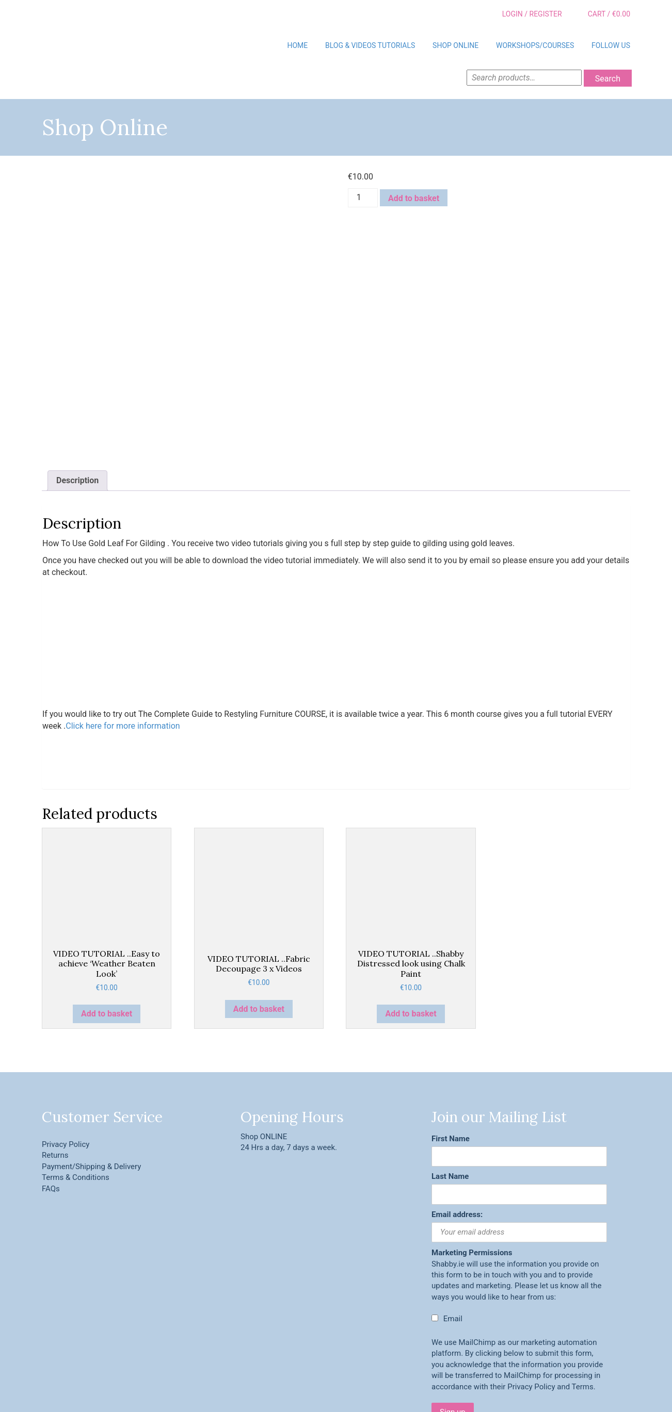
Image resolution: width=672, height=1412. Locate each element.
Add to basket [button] (106, 943)
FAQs (51, 1118)
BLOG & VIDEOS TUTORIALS (370, 45)
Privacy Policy (65, 1074)
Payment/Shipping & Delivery (91, 1096)
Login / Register (525, 14)
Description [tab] (77, 410)
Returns (55, 1085)
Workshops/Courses (535, 45)
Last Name (450, 1106)
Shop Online (455, 45)
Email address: (457, 1144)
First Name (450, 1068)
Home (297, 45)
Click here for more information (123, 656)
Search (607, 79)
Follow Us (610, 45)
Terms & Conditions (75, 1107)
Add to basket (413, 198)
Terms (583, 1316)
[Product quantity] (363, 197)
